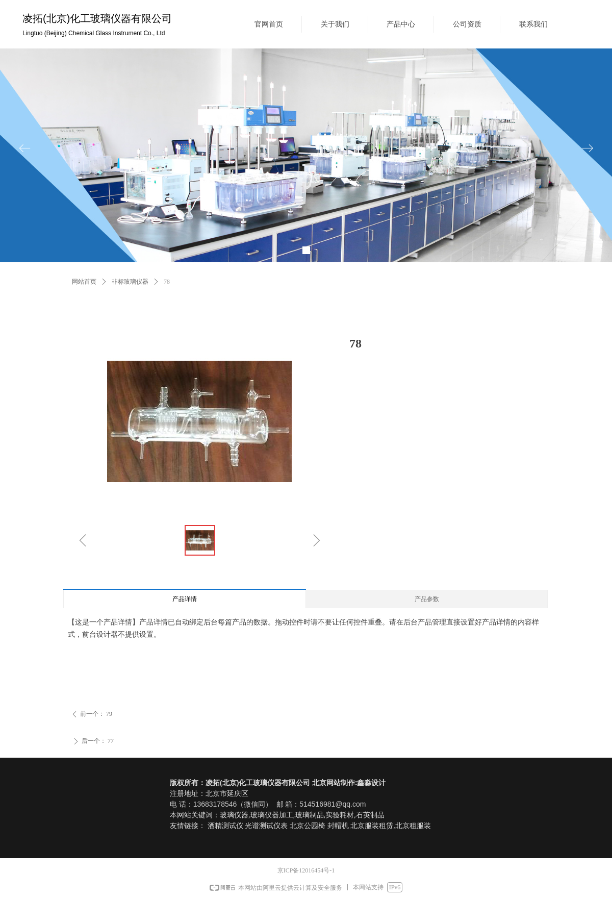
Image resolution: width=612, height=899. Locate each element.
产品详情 (184, 599)
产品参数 (427, 599)
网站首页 (84, 281)
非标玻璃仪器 (130, 281)
